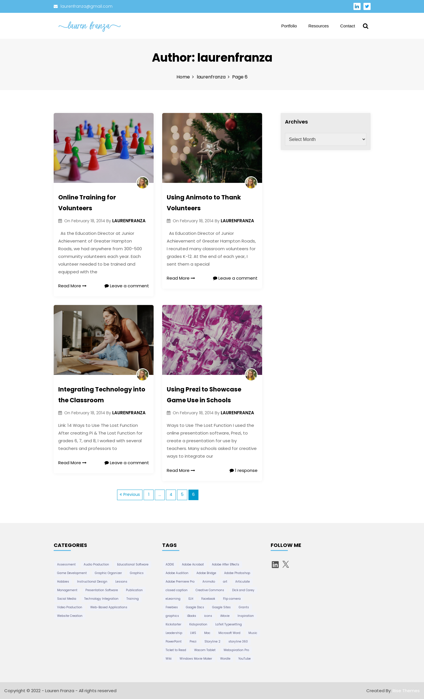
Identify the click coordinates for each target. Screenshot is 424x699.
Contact (347, 25)
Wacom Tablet (205, 650)
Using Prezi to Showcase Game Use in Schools (204, 394)
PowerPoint (174, 641)
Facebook (208, 599)
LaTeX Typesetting (228, 624)
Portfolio (289, 25)
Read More (72, 286)
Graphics (137, 573)
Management (67, 590)
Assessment (66, 564)
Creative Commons (210, 590)
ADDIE (170, 564)
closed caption (177, 590)
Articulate (242, 581)
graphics (172, 616)
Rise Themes (406, 691)
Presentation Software (101, 590)
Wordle (225, 658)
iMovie (225, 616)
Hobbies (63, 581)
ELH (190, 599)
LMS (193, 633)
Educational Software (132, 564)
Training (132, 599)
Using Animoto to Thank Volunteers (204, 202)
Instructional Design (92, 581)
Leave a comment (127, 286)
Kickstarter (173, 624)
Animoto (208, 581)
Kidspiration (198, 624)
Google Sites (221, 607)
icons (208, 616)
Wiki (169, 658)
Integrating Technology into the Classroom (101, 394)
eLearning (173, 599)
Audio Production (96, 564)
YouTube (244, 658)
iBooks (191, 616)
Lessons (121, 581)
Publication (134, 590)
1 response (244, 470)
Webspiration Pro (236, 650)
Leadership (174, 633)
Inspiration (246, 616)
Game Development (72, 573)
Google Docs (195, 607)
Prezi (193, 641)
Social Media (66, 599)
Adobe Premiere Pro (180, 581)
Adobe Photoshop (237, 573)
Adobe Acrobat (193, 564)
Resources (318, 25)
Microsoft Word (229, 633)
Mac (207, 633)
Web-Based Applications (108, 607)
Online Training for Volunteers (87, 202)
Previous (131, 494)
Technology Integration (101, 599)
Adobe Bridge (206, 573)
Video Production (69, 607)
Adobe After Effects (225, 564)
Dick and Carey (243, 590)
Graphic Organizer (108, 573)
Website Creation (70, 616)
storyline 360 (238, 641)
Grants (244, 607)
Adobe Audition (177, 573)
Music (252, 633)
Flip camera (232, 599)
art (225, 581)
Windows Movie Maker (196, 658)
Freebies (172, 607)
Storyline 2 (212, 641)
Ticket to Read (176, 650)
